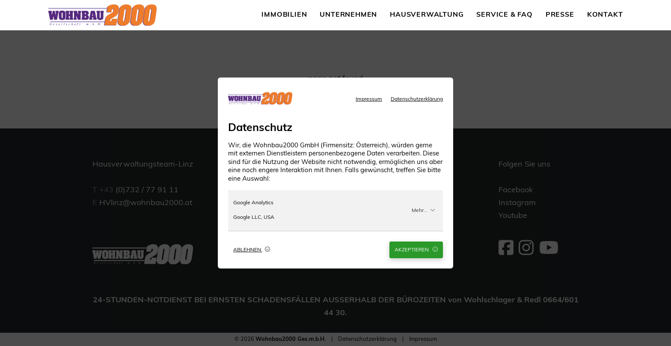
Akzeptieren (416, 250)
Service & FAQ (504, 15)
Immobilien (284, 15)
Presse (560, 15)
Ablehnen (251, 250)
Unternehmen (348, 15)
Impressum (369, 99)
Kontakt (605, 15)
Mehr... (423, 210)
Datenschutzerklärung (417, 99)
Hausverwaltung (426, 15)
